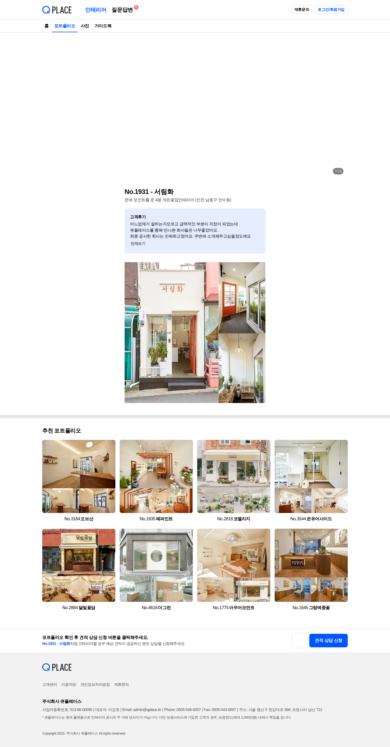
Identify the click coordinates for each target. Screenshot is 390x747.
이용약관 (68, 684)
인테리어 (95, 10)
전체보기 (138, 243)
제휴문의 (301, 9)
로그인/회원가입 (331, 9)
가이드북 (103, 26)
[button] (52, 105)
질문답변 (123, 8)
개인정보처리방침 (95, 684)
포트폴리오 (64, 26)
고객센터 (49, 684)
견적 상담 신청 (328, 640)
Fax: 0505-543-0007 (220, 709)
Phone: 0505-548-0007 (182, 709)
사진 (85, 26)
